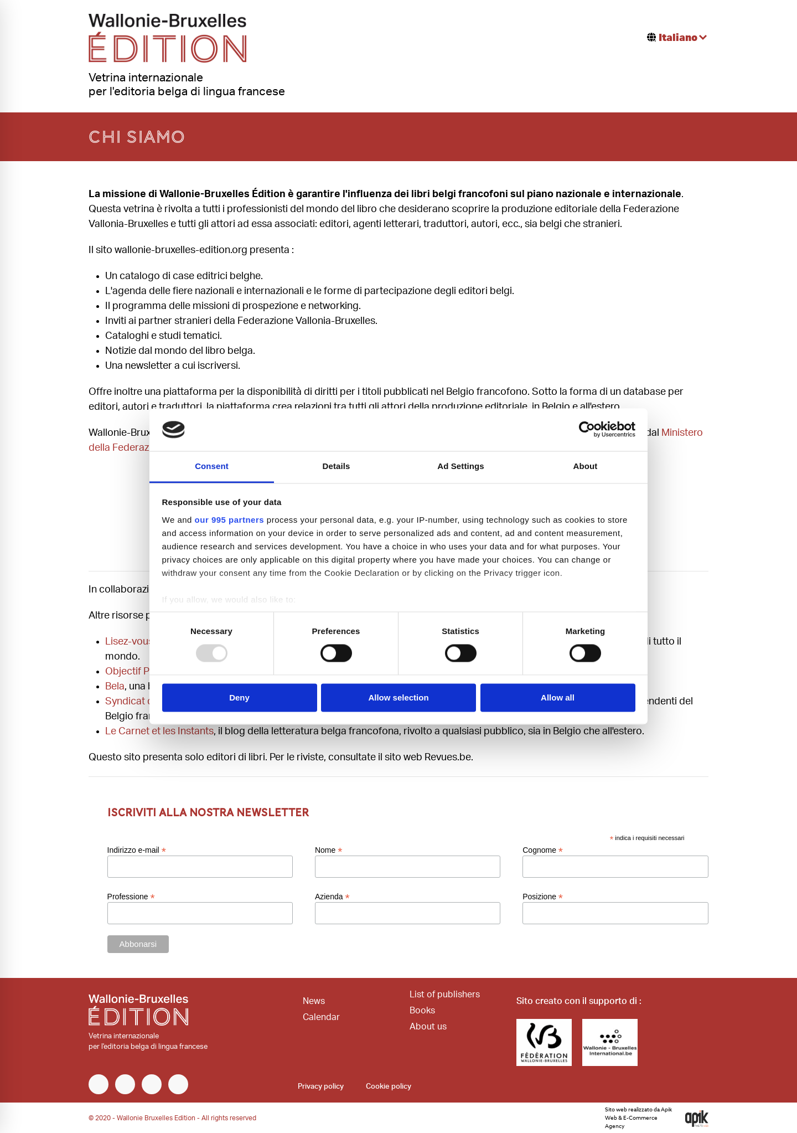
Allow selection (398, 697)
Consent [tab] (212, 466)
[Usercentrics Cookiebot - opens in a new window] (587, 429)
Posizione (542, 896)
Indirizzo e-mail (136, 850)
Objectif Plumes (141, 672)
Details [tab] (336, 466)
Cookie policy (388, 1086)
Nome (328, 850)
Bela (115, 687)
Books (422, 1010)
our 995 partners (230, 519)
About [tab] (585, 466)
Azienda (332, 896)
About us (428, 1026)
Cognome (542, 850)
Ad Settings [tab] (460, 466)
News (314, 1001)
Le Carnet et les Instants (159, 732)
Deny (239, 697)
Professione (131, 896)
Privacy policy (321, 1086)
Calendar (321, 1017)
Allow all (558, 697)
